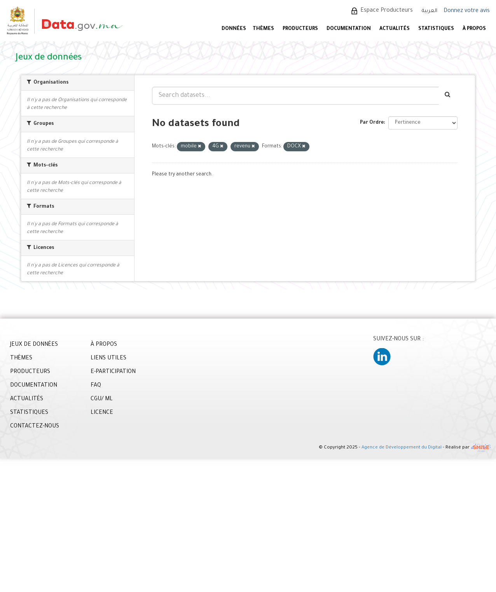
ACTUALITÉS (394, 29)
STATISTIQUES (436, 29)
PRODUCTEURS (300, 29)
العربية (429, 11)
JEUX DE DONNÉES (34, 345)
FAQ (96, 386)
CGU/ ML (102, 399)
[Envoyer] (448, 95)
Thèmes (263, 29)
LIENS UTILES (108, 359)
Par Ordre (372, 123)
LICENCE (102, 413)
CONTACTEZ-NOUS (34, 427)
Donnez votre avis (467, 11)
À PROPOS (474, 29)
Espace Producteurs (386, 11)
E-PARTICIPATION (113, 372)
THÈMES (21, 359)
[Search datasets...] (295, 96)
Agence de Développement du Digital (402, 448)
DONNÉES (234, 29)
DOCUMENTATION (349, 29)
